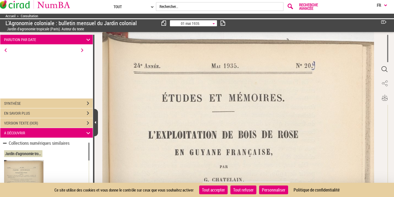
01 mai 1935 (190, 23)
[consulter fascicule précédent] (164, 23)
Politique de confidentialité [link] (317, 190)
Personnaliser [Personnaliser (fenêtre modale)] (273, 190)
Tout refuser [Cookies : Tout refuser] (243, 190)
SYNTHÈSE (48, 103)
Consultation (29, 16)
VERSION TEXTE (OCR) (48, 123)
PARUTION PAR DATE (48, 39)
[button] (384, 69)
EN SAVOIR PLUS (48, 113)
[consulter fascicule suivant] (222, 23)
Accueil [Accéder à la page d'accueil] (10, 16)
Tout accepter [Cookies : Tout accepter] (213, 190)
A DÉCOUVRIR (48, 133)
